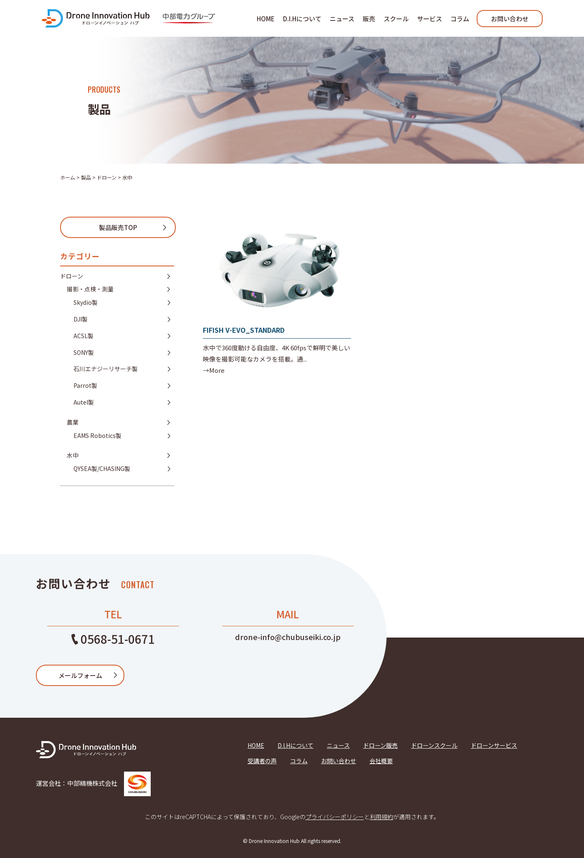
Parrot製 (85, 385)
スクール (396, 18)
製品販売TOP (118, 227)
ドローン (71, 276)
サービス (429, 18)
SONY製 (83, 352)
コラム (459, 18)
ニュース (342, 18)
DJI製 (80, 319)
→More (214, 370)
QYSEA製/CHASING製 (101, 468)
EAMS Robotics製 (97, 435)
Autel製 (83, 402)
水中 (72, 455)
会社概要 (381, 761)
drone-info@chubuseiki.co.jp (288, 636)
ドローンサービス (494, 745)
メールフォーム (80, 675)
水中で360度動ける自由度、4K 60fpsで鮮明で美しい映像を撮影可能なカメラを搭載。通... (276, 353)
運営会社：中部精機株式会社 (93, 783)
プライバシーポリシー (335, 816)
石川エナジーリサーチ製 (105, 368)
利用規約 (381, 816)
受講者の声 (262, 761)
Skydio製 (85, 302)
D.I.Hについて (302, 18)
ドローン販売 (380, 745)
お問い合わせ (509, 18)
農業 (72, 422)
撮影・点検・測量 (90, 289)
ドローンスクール (434, 745)
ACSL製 (83, 336)
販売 (369, 18)
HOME (266, 18)
